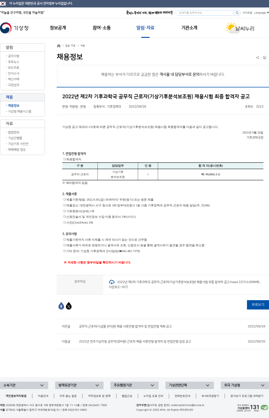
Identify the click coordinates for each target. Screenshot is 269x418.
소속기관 (9, 385)
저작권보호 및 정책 (99, 396)
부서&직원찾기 (210, 396)
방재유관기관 (67, 385)
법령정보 (13, 132)
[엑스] (69, 305)
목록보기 (258, 305)
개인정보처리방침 (16, 396)
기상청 (14, 28)
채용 (83, 45)
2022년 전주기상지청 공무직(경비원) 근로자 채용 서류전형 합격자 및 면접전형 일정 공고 (172, 341)
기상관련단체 (178, 385)
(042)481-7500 (98, 405)
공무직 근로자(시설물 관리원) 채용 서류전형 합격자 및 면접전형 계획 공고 (172, 326)
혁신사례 (13, 79)
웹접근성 (127, 396)
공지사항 (13, 56)
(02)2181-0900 (77, 409)
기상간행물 (15, 138)
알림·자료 (70, 45)
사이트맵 (247, 12)
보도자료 (13, 67)
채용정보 (13, 105)
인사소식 (13, 73)
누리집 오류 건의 (153, 396)
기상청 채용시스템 (19, 111)
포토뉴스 (13, 62)
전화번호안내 (182, 396)
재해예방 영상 (17, 149)
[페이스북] (61, 305)
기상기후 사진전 (18, 144)
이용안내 (43, 396)
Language (260, 12)
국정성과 (13, 85)
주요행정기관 (123, 385)
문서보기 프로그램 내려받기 (247, 396)
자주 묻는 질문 (68, 396)
